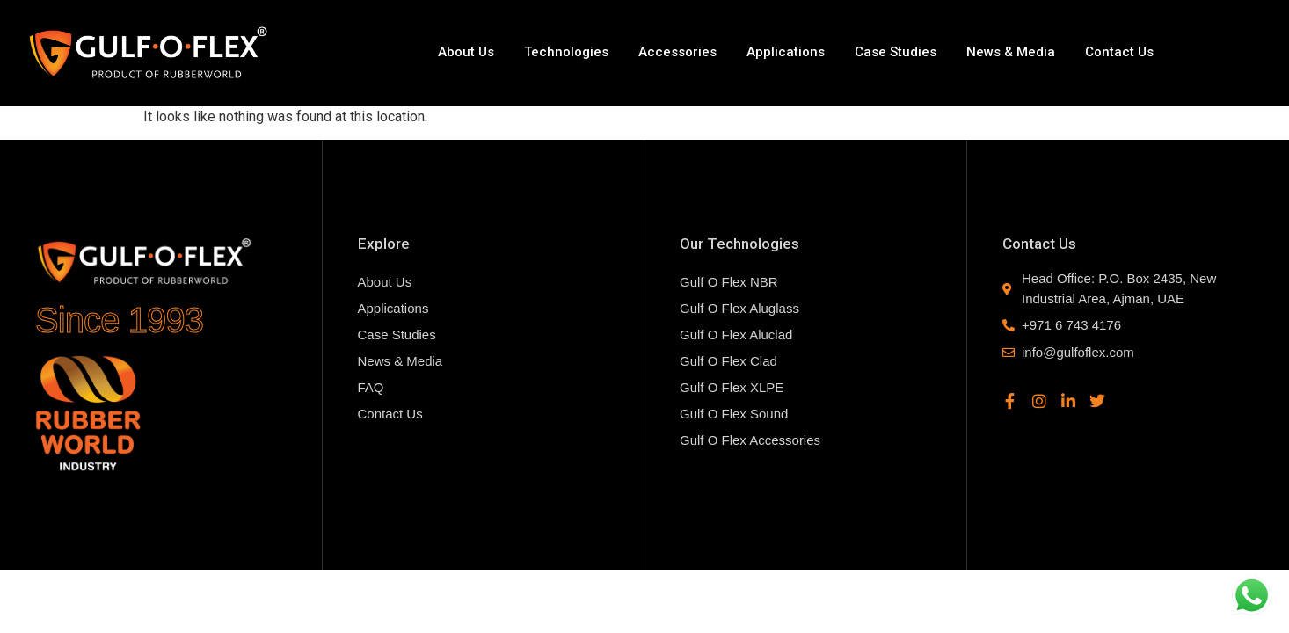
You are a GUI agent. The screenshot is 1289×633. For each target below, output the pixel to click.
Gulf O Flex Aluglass (739, 308)
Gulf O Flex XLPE (731, 387)
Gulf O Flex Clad (728, 360)
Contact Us (1119, 52)
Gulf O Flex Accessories (750, 440)
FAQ (371, 387)
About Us (466, 52)
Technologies (566, 52)
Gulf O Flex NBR (729, 281)
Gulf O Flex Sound (734, 413)
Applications (785, 52)
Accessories (677, 52)
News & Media (1010, 52)
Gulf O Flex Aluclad (736, 334)
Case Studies (895, 52)
